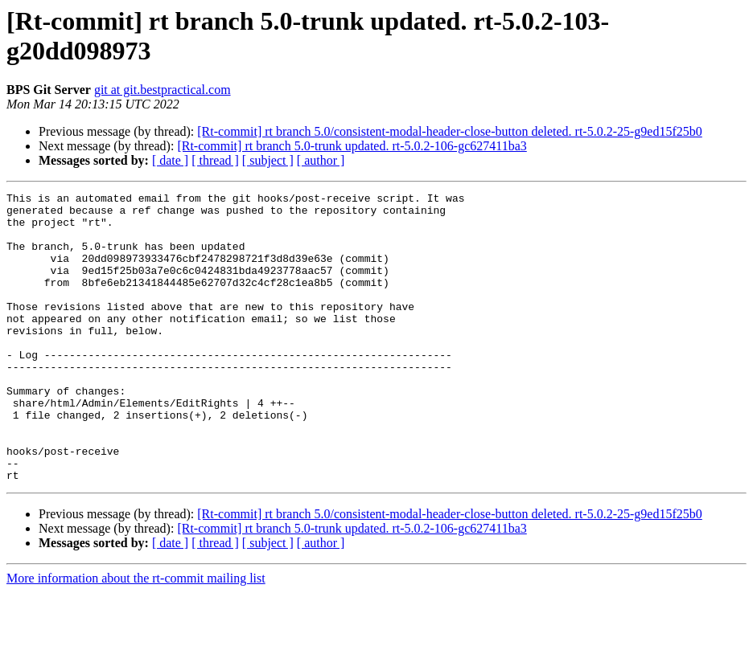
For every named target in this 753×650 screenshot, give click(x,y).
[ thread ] (215, 160)
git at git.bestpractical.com (162, 89)
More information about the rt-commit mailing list (135, 636)
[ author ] (321, 160)
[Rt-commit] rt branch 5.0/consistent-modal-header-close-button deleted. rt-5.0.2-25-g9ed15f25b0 (449, 131)
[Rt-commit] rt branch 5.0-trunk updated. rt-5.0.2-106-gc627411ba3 (351, 146)
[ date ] (170, 160)
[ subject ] (268, 160)
